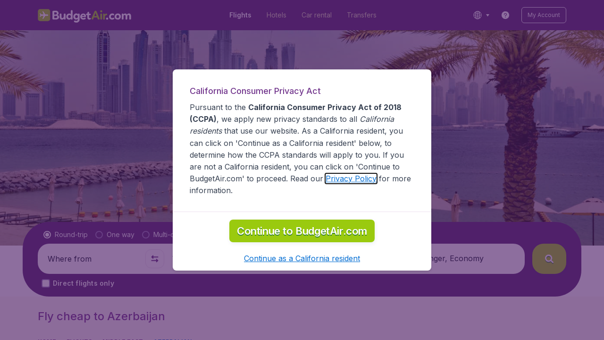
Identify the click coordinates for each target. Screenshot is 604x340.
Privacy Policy (351, 178)
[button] (302, 258)
